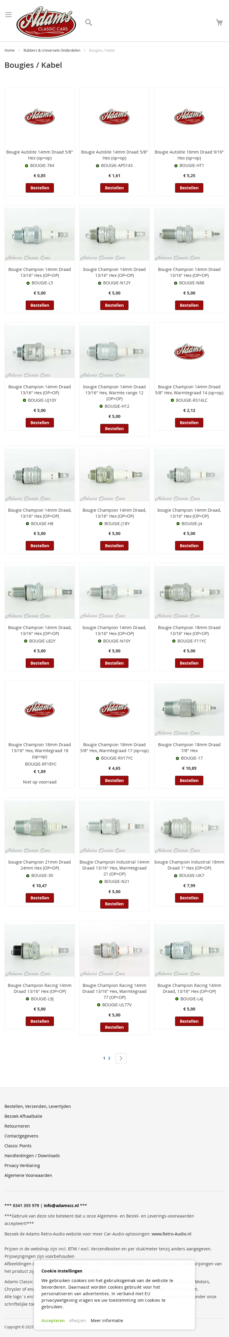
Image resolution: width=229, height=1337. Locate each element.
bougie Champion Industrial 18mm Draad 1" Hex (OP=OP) (189, 865)
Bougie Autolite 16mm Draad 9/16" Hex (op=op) (189, 155)
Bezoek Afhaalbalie (23, 1116)
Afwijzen (77, 1320)
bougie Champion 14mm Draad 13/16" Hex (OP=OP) (114, 272)
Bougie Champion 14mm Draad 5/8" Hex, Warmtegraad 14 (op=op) (189, 389)
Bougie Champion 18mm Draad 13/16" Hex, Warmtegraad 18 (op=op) (39, 750)
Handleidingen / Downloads (32, 1155)
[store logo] (46, 22)
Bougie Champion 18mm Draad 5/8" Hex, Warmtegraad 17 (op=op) (114, 747)
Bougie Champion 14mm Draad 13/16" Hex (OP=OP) (39, 272)
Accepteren (53, 1320)
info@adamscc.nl (61, 1205)
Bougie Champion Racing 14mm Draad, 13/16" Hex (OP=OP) (189, 988)
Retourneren (17, 1126)
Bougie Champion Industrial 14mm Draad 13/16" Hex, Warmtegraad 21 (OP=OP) (114, 868)
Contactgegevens (21, 1136)
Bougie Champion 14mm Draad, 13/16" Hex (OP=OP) (40, 513)
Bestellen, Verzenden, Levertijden (37, 1106)
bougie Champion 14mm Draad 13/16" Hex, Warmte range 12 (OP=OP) (114, 392)
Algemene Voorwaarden (28, 1175)
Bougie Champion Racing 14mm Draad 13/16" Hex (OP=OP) (40, 988)
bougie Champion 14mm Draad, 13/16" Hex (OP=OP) (189, 513)
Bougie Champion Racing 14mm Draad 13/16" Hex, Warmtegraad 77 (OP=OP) (114, 991)
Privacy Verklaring (22, 1165)
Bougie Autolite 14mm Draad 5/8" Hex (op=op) (39, 155)
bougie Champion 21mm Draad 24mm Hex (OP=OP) (39, 865)
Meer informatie (107, 1320)
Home (10, 50)
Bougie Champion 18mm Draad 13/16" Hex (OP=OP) (189, 630)
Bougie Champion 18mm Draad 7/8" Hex (189, 747)
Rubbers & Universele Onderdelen (52, 50)
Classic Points (18, 1146)
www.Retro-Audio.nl (171, 1234)
